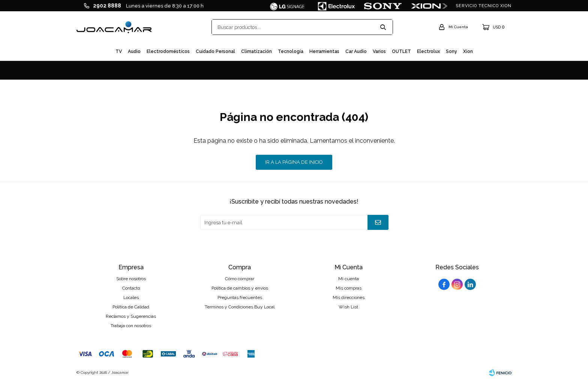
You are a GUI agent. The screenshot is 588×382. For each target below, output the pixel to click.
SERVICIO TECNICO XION (484, 5)
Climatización (256, 51)
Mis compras (349, 288)
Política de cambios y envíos (240, 288)
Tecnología (290, 51)
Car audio (356, 51)
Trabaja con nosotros (131, 325)
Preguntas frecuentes (240, 297)
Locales (131, 297)
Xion (468, 51)
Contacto (131, 288)
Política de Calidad (130, 307)
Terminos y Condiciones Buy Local (239, 307)
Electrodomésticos (168, 51)
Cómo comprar (239, 278)
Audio (134, 51)
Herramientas (324, 51)
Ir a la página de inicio (294, 162)
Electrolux (428, 51)
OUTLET (401, 51)
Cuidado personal (215, 51)
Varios (379, 51)
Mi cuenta (348, 278)
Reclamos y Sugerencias (131, 316)
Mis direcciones (348, 297)
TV (119, 51)
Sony (451, 51)
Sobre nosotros (131, 278)
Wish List (348, 307)
